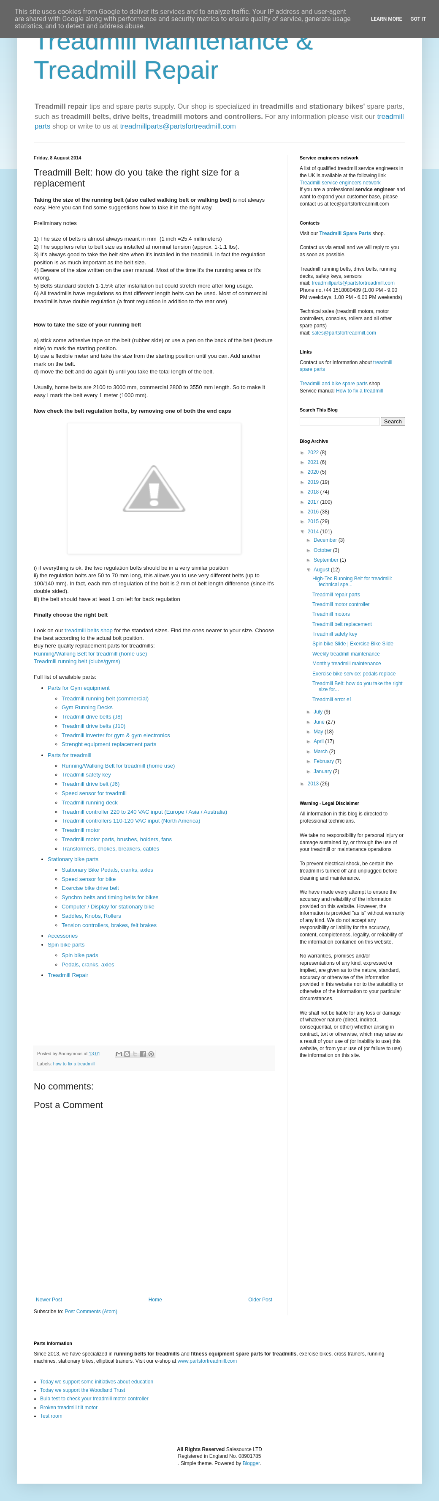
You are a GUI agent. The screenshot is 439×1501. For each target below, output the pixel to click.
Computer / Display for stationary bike (108, 906)
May (319, 732)
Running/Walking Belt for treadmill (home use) (90, 653)
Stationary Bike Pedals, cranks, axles (107, 870)
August (322, 570)
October (323, 550)
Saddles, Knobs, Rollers (91, 916)
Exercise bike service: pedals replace (354, 674)
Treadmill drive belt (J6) (90, 784)
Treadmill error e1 (332, 699)
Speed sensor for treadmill (94, 793)
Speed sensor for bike (89, 879)
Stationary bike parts (73, 859)
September (327, 560)
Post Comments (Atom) (91, 1311)
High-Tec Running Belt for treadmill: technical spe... (352, 581)
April (319, 741)
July (319, 712)
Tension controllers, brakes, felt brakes (109, 925)
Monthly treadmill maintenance (346, 664)
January (323, 771)
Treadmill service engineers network (340, 183)
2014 (314, 532)
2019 (314, 482)
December (326, 540)
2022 (314, 453)
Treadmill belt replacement (342, 624)
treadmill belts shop (89, 630)
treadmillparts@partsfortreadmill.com (178, 126)
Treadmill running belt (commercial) (105, 698)
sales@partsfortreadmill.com (344, 333)
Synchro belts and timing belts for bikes (110, 897)
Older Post (260, 1300)
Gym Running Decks (87, 707)
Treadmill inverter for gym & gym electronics (116, 735)
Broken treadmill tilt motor (69, 1407)
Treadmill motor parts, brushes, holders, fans (117, 839)
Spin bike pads (80, 955)
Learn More (386, 19)
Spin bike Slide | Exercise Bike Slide (352, 644)
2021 (314, 462)
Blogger (251, 1463)
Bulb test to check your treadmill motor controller (94, 1399)
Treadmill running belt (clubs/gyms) (77, 661)
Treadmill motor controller (341, 604)
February (324, 761)
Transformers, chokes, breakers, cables (110, 848)
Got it (418, 19)
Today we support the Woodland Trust (82, 1390)
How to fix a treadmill (359, 391)
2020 (314, 472)
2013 (314, 784)
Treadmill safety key (86, 774)
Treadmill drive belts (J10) (93, 726)
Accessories (63, 936)
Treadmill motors (331, 614)
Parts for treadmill (69, 755)
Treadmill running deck (90, 802)
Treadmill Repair (68, 975)
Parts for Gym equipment (79, 688)
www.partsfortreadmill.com (207, 1361)
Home (155, 1300)
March (321, 752)
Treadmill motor (81, 830)
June (320, 722)
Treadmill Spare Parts (345, 233)
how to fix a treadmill (74, 1063)
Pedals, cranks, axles (88, 964)
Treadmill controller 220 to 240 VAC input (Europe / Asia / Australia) (144, 812)
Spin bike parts (66, 944)
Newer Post (49, 1300)
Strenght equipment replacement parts (109, 744)
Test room (51, 1416)
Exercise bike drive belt (90, 888)
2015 (314, 521)
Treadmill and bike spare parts (334, 384)
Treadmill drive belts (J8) (92, 716)
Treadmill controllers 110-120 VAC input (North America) (131, 821)
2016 (314, 512)
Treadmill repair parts (336, 595)
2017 (314, 502)
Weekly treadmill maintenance (346, 654)
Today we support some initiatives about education (96, 1382)
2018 (314, 492)
